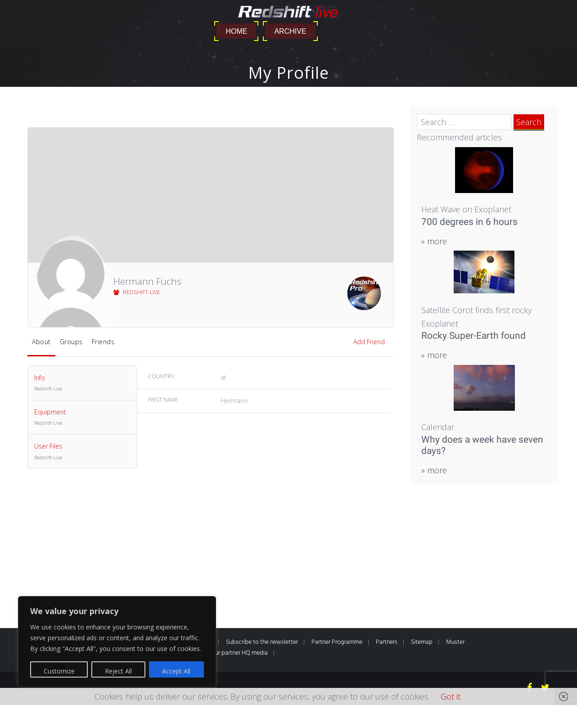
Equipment (82, 417)
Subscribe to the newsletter (262, 642)
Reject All (118, 671)
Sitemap (422, 642)
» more (434, 241)
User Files (82, 452)
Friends (103, 341)
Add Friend (369, 341)
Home (236, 31)
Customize (59, 671)
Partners (386, 642)
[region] (117, 641)
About (41, 341)
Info (82, 383)
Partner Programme (336, 642)
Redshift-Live (136, 292)
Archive (290, 31)
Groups (71, 341)
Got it (450, 696)
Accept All (176, 671)
